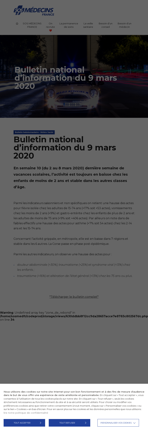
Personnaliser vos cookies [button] (116, 423)
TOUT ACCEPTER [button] (22, 423)
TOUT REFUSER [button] (67, 423)
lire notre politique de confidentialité (26, 412)
